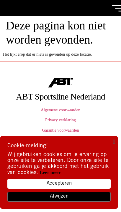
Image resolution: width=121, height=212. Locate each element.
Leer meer (50, 172)
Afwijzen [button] (59, 196)
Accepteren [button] (59, 183)
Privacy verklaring (60, 120)
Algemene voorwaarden (60, 110)
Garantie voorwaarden (60, 130)
